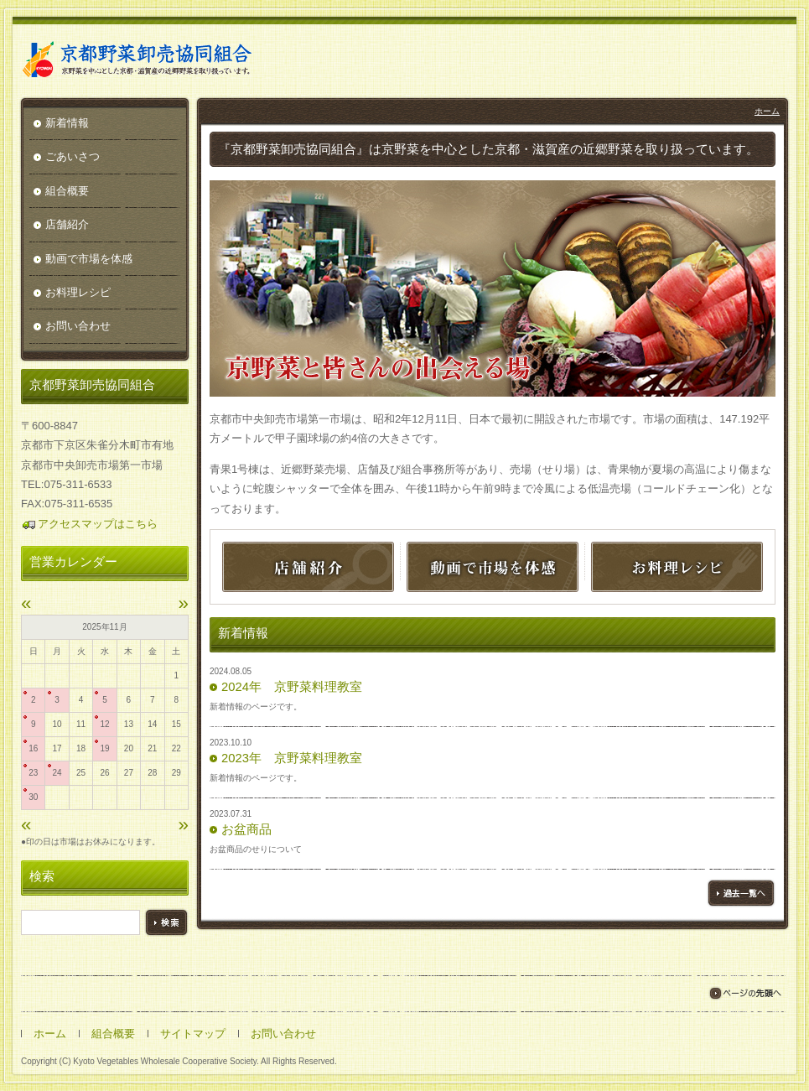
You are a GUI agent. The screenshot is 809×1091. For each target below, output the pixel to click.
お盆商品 (246, 829)
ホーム (767, 111)
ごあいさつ (72, 156)
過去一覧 (741, 893)
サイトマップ (193, 1033)
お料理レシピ (78, 292)
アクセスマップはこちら (89, 523)
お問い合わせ (78, 326)
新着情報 (67, 123)
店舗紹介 (67, 224)
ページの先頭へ (745, 993)
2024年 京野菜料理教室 (291, 687)
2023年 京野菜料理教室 (291, 758)
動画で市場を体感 (88, 258)
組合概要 (67, 190)
